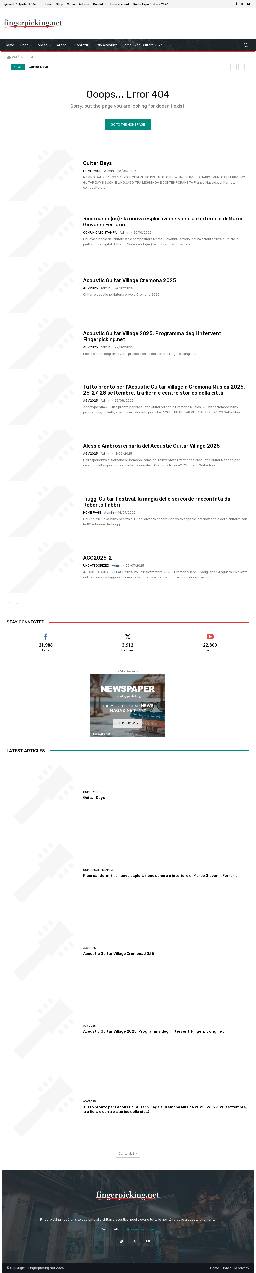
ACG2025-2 (97, 558)
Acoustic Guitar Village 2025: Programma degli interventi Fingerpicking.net (153, 1031)
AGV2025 (90, 288)
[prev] (233, 67)
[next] (241, 67)
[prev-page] (10, 603)
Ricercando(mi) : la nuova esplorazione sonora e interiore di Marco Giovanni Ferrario (160, 876)
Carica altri (128, 1154)
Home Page (92, 171)
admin (109, 171)
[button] (246, 45)
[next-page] (18, 603)
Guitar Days (38, 67)
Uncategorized (96, 565)
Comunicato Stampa (100, 232)
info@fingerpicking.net (138, 1229)
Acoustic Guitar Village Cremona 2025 (129, 281)
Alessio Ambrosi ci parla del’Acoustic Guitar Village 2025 (151, 446)
